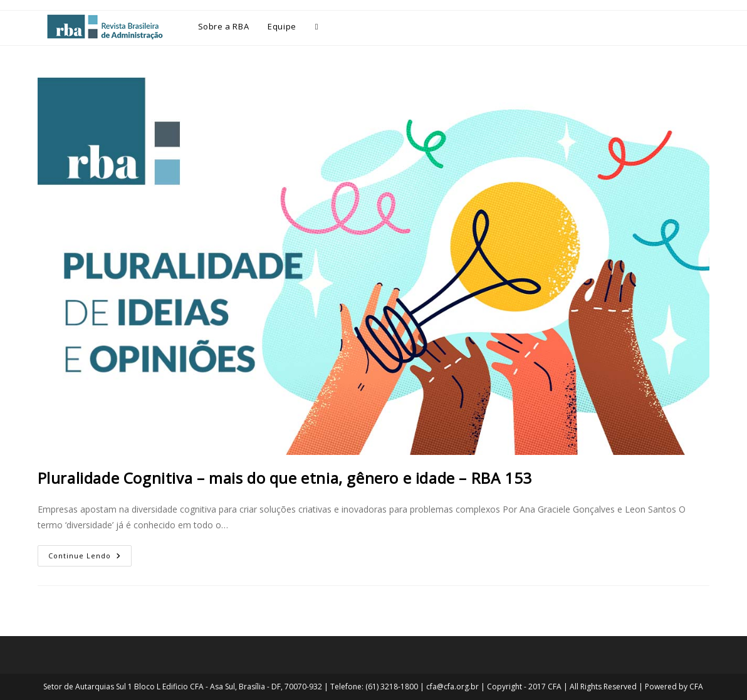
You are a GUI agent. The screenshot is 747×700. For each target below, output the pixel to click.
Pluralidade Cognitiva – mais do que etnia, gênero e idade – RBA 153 (285, 478)
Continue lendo (90, 552)
